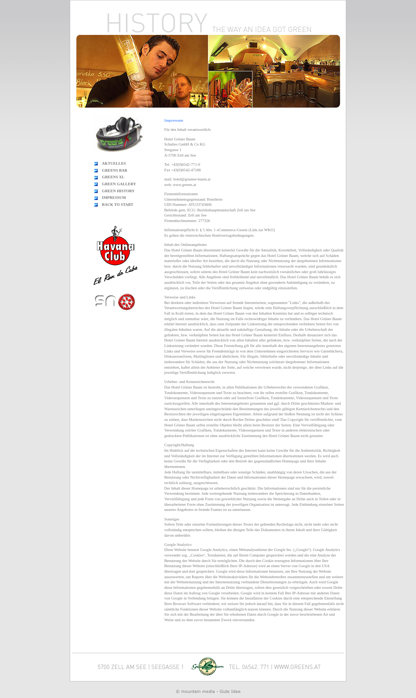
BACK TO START (117, 205)
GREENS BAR (114, 170)
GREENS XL (113, 177)
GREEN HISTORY (118, 191)
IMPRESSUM (114, 198)
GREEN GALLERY (119, 184)
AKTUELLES (114, 163)
